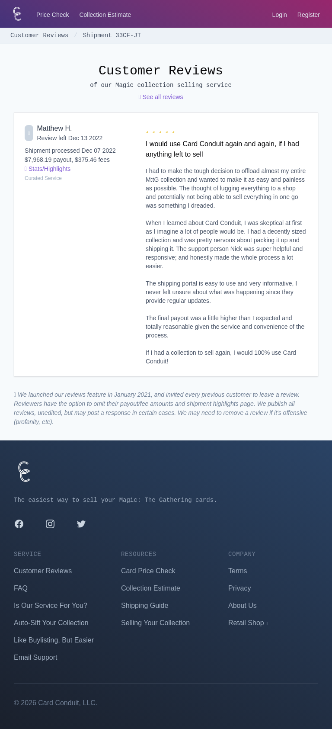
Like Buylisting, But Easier (54, 640)
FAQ (21, 588)
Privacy (239, 588)
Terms (237, 571)
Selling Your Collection (155, 622)
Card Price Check (148, 571)
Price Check (52, 14)
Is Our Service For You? (50, 605)
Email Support (35, 657)
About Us (242, 605)
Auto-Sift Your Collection (51, 622)
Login (279, 14)
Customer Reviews (41, 35)
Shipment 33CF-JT (112, 35)
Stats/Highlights (47, 168)
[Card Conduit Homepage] (17, 14)
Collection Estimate (105, 14)
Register (308, 14)
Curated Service (43, 178)
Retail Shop (248, 622)
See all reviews (160, 96)
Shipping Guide (144, 605)
